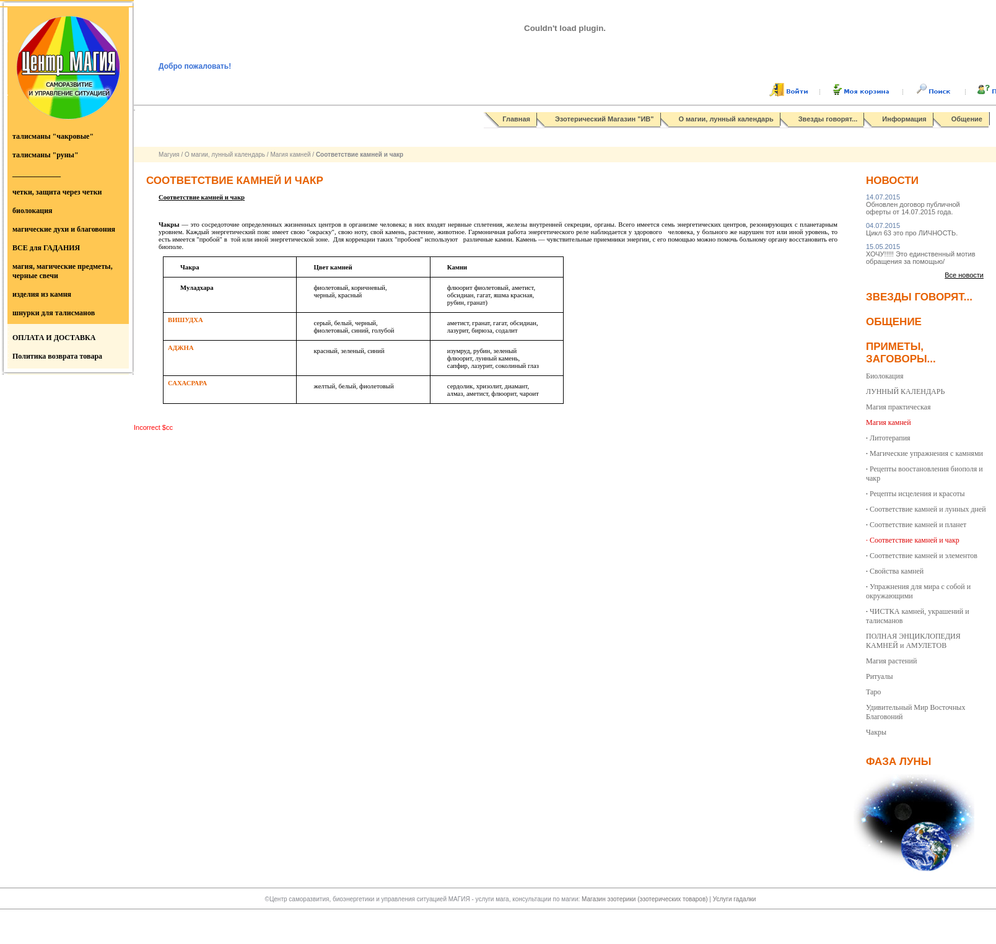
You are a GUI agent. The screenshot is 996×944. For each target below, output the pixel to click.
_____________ (36, 173)
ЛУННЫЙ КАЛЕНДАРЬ (905, 391)
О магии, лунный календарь (726, 119)
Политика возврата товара (57, 356)
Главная (516, 119)
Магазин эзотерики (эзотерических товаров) (645, 899)
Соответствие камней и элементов (923, 555)
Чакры (876, 732)
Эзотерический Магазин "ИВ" (604, 119)
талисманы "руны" (45, 155)
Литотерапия (890, 438)
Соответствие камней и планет (918, 524)
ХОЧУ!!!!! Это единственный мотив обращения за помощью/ (921, 254)
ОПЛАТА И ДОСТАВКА (53, 337)
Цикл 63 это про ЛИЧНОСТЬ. (912, 229)
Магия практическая (898, 407)
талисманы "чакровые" (53, 136)
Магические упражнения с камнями (926, 453)
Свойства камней (897, 571)
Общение (966, 119)
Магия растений (891, 661)
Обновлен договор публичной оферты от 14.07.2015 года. (913, 204)
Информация (904, 119)
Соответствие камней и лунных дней (928, 509)
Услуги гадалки (734, 899)
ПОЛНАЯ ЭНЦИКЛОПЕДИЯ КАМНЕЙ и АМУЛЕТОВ (913, 641)
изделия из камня (41, 294)
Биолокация (884, 376)
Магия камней (290, 154)
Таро (873, 692)
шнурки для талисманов (53, 312)
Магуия (169, 154)
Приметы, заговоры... (901, 353)
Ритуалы (879, 676)
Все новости (964, 275)
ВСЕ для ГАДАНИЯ (46, 247)
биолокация (32, 210)
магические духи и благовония (63, 229)
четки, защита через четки (57, 192)
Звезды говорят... (828, 119)
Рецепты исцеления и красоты (917, 493)
